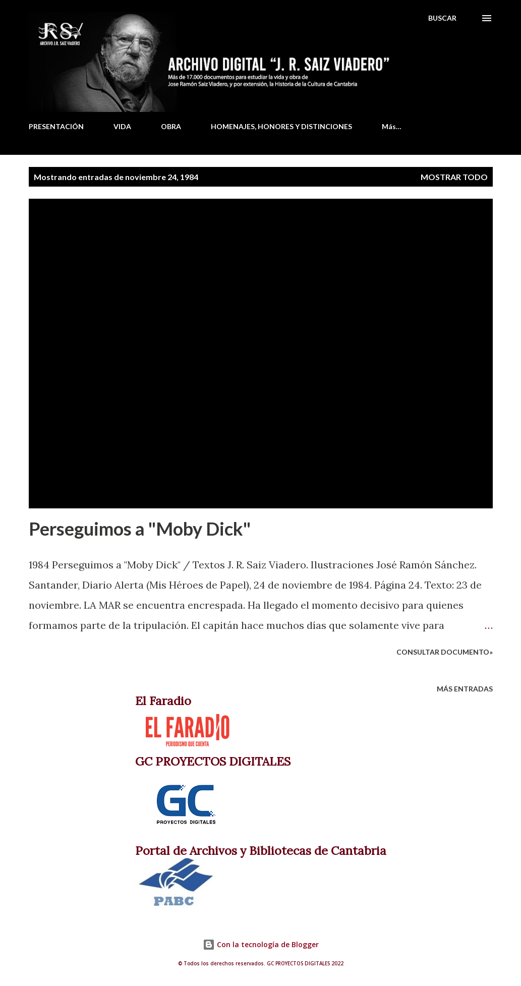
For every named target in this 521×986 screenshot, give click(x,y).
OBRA (171, 126)
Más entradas (465, 688)
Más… (391, 126)
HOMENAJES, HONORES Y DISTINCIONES (281, 126)
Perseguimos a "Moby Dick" (140, 528)
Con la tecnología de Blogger (261, 944)
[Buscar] (442, 18)
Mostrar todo (454, 177)
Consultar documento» (444, 652)
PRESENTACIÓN (56, 126)
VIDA (122, 126)
